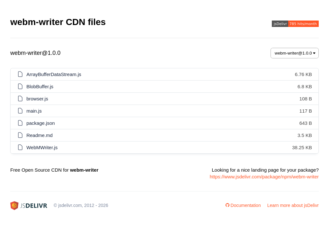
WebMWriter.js (42, 147)
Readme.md (39, 135)
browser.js (37, 98)
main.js (34, 111)
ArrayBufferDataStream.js (53, 74)
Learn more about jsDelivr (293, 205)
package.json (40, 123)
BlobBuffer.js (39, 86)
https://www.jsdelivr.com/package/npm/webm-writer (264, 176)
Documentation (243, 205)
